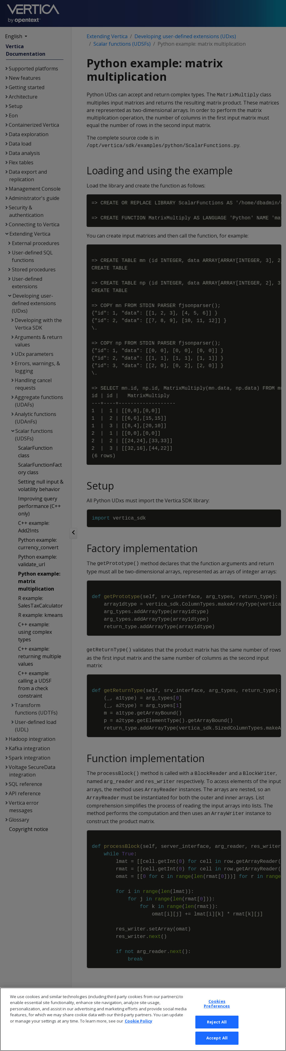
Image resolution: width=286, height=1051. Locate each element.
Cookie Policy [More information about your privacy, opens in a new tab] (138, 1047)
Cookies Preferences (217, 1029)
